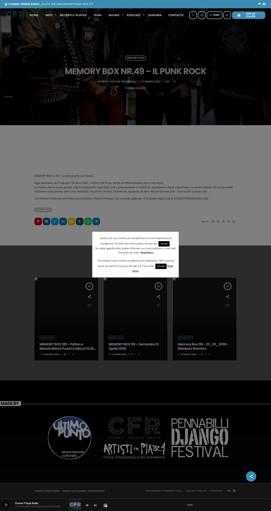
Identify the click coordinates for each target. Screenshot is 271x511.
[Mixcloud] (259, 4)
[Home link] (15, 15)
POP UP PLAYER (246, 15)
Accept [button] (164, 244)
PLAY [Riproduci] (214, 15)
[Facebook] (264, 4)
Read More (147, 252)
